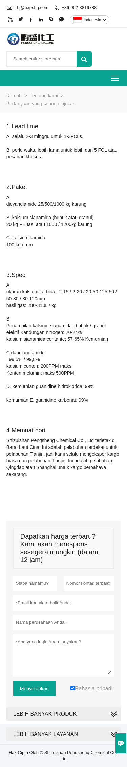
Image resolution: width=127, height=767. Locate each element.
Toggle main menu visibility (115, 76)
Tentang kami (44, 95)
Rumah (14, 95)
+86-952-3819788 (79, 7)
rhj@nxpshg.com (31, 7)
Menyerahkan (34, 688)
